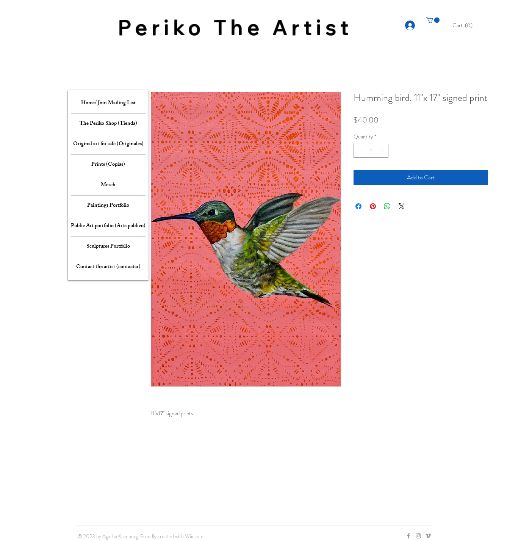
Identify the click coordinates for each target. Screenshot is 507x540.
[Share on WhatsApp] (387, 206)
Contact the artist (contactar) (108, 267)
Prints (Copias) (108, 165)
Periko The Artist (235, 27)
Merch (108, 185)
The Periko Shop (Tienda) (108, 124)
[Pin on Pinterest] (372, 206)
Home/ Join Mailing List (108, 103)
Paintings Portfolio (108, 205)
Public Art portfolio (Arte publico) (108, 226)
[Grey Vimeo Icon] (428, 535)
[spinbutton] (371, 150)
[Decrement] (359, 150)
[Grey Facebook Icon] (408, 535)
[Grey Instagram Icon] (418, 535)
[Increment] (382, 150)
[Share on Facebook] (358, 206)
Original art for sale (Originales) (108, 144)
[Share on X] (401, 206)
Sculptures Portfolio (108, 246)
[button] (464, 25)
